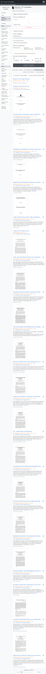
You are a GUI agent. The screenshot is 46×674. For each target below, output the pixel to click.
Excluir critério (29, 27)
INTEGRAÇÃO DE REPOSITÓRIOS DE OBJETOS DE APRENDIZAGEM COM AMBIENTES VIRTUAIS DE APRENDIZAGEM (27, 292)
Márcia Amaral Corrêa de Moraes (5, 96)
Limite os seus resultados (5, 8)
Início (14, 58)
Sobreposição (39, 61)
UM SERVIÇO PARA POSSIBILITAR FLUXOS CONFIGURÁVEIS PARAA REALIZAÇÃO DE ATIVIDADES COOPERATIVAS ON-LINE (27, 619)
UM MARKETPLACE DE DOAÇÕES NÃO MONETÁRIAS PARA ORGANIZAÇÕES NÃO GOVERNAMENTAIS (27, 466)
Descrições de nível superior (19, 53)
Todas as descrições (31, 53)
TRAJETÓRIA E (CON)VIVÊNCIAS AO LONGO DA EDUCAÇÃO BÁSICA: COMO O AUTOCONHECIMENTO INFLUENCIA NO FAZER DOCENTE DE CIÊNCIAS (27, 149)
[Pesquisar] (28, 20)
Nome (3, 64)
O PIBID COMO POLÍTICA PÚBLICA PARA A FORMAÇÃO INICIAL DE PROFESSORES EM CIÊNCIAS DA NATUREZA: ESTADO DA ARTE (27, 217)
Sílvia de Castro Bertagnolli (5, 29)
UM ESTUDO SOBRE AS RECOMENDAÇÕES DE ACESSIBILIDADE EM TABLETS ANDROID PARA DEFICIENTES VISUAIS (27, 327)
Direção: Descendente (40, 72)
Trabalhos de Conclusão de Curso (21, 86)
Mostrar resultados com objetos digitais (36, 75)
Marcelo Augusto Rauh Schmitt (5, 70)
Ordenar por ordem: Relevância (28, 72)
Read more (32, 123)
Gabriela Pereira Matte (5, 53)
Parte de (4, 12)
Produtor (4, 23)
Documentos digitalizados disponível (28, 48)
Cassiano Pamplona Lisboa (5, 89)
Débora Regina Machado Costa (5, 35)
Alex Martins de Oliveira (5, 99)
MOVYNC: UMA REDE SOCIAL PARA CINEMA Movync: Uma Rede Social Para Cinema (27, 361)
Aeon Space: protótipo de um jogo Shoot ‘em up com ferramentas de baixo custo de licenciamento (27, 584)
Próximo (39, 672)
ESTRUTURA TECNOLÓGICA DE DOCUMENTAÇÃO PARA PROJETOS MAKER (27, 501)
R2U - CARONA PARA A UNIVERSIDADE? (22, 431)
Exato (37, 62)
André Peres (5, 73)
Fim (24, 58)
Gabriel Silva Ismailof (5, 49)
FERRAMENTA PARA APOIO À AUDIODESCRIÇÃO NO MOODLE (27, 536)
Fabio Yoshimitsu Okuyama (5, 80)
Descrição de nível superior (18, 40)
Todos (3, 15)
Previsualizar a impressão (18, 69)
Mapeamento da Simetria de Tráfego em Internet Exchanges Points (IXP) (27, 655)
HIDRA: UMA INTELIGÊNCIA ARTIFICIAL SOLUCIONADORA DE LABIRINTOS (27, 257)
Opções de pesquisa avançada (20, 14)
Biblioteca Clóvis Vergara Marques (5, 19)
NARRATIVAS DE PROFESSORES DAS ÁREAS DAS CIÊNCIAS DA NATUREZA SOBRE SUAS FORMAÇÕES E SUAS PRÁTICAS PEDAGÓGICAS (27, 182)
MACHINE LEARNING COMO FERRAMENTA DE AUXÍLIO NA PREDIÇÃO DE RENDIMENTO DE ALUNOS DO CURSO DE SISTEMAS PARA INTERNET (27, 571)
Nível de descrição (4, 107)
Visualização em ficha (28, 69)
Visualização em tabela (38, 69)
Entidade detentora (17, 36)
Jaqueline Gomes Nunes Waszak (5, 42)
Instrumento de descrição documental (39, 48)
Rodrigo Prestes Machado (5, 102)
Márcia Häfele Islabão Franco (5, 92)
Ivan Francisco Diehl (5, 39)
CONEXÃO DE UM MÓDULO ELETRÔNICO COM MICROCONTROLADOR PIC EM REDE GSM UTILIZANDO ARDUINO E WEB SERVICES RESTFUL (27, 396)
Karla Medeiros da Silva (5, 56)
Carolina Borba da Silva (5, 46)
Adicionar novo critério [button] (18, 31)
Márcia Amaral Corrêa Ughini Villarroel (5, 85)
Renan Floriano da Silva (5, 60)
